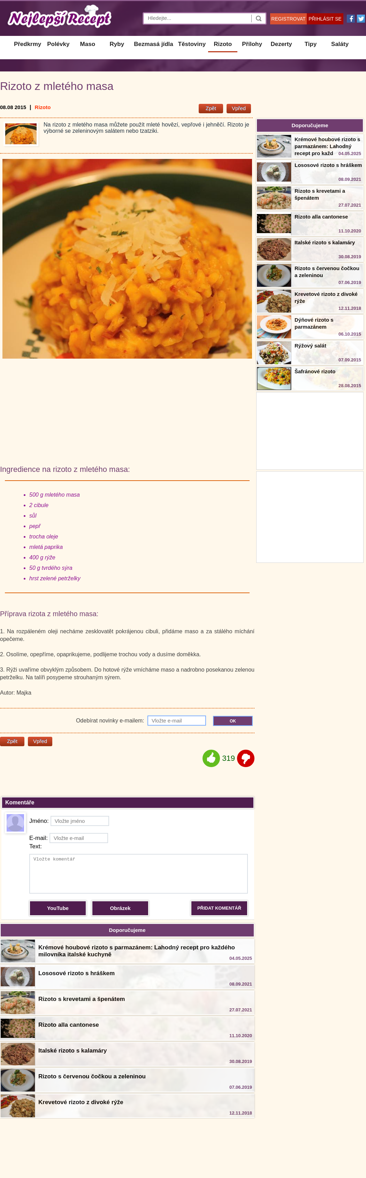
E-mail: (68, 838)
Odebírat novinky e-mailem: (141, 721)
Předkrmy (27, 44)
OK (233, 721)
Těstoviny (192, 44)
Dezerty (281, 44)
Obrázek (120, 908)
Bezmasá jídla (153, 44)
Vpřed (239, 108)
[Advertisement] (310, 516)
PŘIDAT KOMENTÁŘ (219, 908)
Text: (35, 846)
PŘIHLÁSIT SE (325, 19)
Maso (87, 44)
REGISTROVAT (288, 19)
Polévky (58, 44)
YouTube (58, 908)
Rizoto (223, 44)
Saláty (340, 44)
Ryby (117, 44)
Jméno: (69, 821)
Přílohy (252, 44)
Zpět (211, 108)
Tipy (311, 44)
